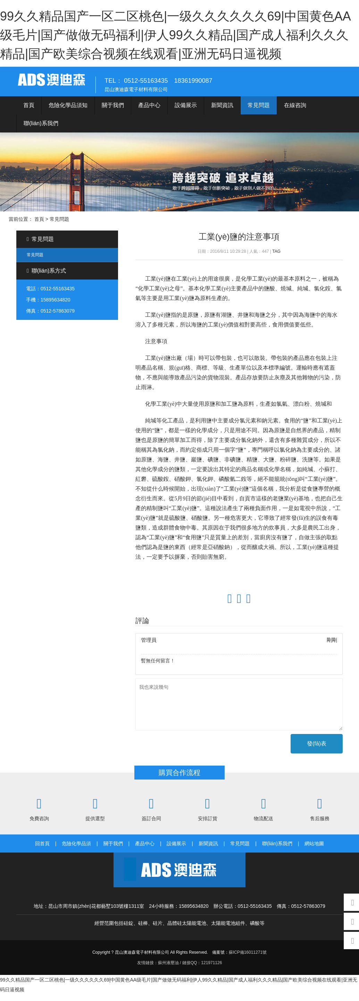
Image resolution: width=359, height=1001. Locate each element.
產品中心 (149, 112)
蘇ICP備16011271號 (248, 958)
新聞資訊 (222, 112)
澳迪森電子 (59, 84)
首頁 (28, 112)
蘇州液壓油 (168, 969)
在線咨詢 (295, 112)
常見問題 (259, 112)
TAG (276, 258)
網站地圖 (314, 850)
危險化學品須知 (68, 112)
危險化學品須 (76, 850)
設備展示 (186, 112)
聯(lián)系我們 (41, 130)
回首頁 (42, 850)
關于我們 (113, 112)
